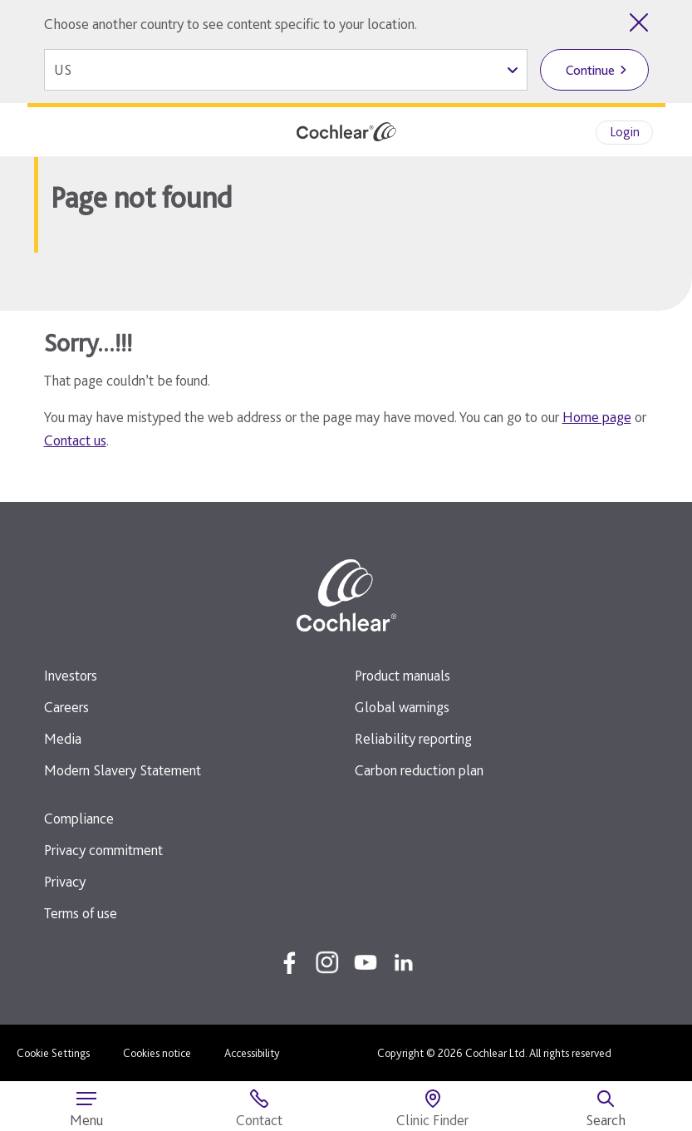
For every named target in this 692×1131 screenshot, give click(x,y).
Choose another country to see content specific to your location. (230, 23)
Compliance (79, 818)
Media (62, 738)
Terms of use (80, 913)
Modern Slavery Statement (122, 770)
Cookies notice (157, 1053)
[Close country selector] (639, 22)
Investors (70, 675)
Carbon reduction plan (419, 770)
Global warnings (402, 706)
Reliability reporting (413, 738)
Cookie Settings (53, 1053)
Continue (590, 70)
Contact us (75, 440)
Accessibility (252, 1053)
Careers (66, 706)
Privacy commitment (103, 849)
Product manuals (402, 675)
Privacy (65, 881)
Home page (596, 416)
